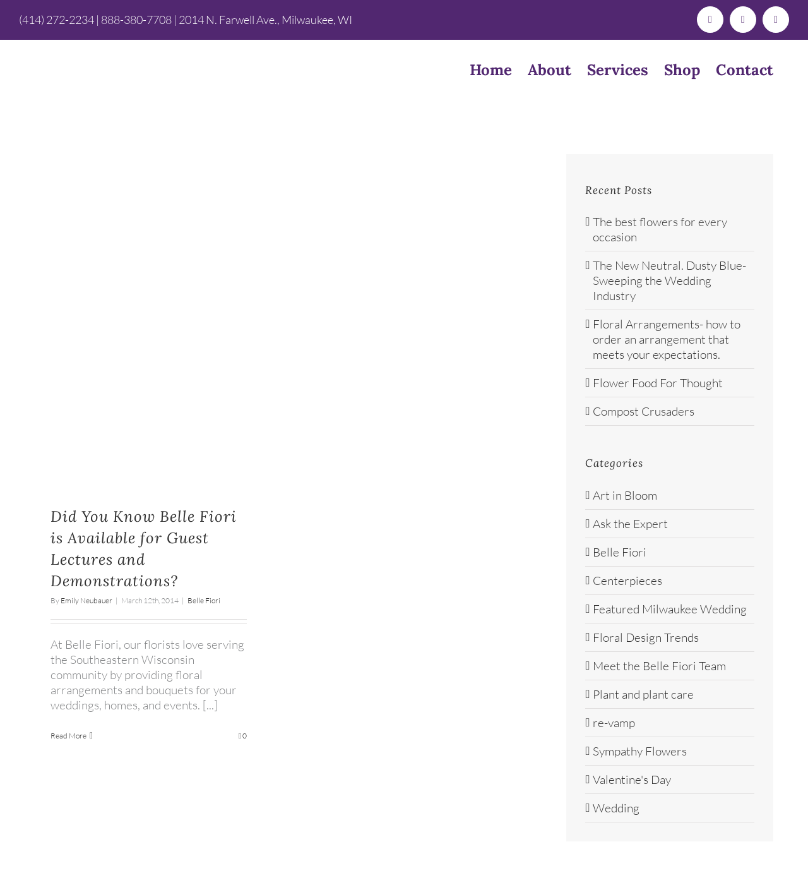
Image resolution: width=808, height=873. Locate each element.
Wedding (616, 808)
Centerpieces (627, 580)
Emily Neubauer (86, 600)
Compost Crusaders (643, 411)
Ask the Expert (630, 523)
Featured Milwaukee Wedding (670, 609)
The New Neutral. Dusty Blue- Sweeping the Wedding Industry (669, 280)
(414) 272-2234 (56, 20)
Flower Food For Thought (658, 382)
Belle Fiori (203, 600)
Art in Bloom (625, 495)
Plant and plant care (643, 694)
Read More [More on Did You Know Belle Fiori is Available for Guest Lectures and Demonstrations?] (68, 735)
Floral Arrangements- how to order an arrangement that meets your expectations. (666, 339)
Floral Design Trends (646, 637)
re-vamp (614, 722)
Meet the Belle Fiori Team (659, 665)
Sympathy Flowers (640, 751)
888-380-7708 (136, 20)
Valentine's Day (632, 779)
